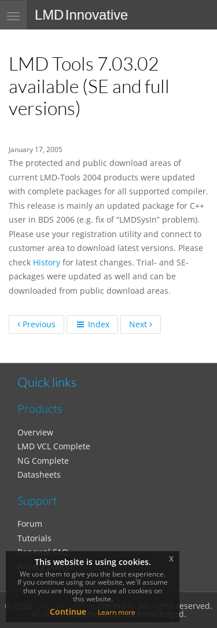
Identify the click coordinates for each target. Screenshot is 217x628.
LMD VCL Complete (53, 446)
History (46, 262)
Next (140, 324)
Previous (36, 324)
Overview (35, 432)
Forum (29, 523)
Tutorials (34, 538)
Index (92, 324)
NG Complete (43, 460)
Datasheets (39, 474)
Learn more (116, 612)
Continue (68, 611)
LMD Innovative (81, 15)
